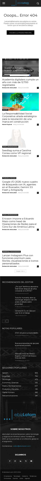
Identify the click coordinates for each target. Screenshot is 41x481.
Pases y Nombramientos (10, 146)
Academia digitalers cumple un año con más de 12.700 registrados (20, 82)
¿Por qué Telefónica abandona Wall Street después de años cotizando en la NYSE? (26, 289)
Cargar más (20, 271)
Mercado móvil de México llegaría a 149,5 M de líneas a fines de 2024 (25, 356)
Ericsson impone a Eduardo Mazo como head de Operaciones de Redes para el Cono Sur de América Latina (19, 222)
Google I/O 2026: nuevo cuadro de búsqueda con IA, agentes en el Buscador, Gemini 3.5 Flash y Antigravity (20, 185)
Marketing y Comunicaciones (11, 251)
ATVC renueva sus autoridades (26, 333)
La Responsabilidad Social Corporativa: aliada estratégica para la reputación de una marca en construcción (19, 117)
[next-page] (7, 321)
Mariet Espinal (7, 124)
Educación (6, 75)
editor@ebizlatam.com (22, 446)
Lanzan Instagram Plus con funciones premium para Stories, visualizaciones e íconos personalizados (20, 259)
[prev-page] (3, 321)
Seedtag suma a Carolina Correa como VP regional (16, 151)
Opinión (5, 109)
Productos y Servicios (9, 178)
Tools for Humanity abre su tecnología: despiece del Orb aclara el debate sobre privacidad (26, 301)
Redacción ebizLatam (9, 87)
